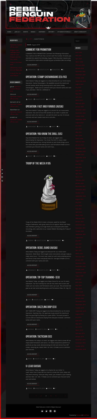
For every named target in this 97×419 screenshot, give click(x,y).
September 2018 (80, 349)
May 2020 (78, 285)
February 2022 (80, 218)
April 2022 (78, 212)
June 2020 (78, 282)
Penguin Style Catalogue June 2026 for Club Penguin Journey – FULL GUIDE (16, 54)
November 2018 (80, 343)
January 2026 (79, 68)
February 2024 (80, 142)
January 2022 (79, 221)
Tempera (78, 415)
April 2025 (78, 97)
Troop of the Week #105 (38, 163)
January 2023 (79, 183)
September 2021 (80, 234)
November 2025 (80, 75)
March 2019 (79, 330)
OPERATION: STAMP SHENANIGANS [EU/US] (46, 77)
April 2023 (78, 174)
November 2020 (80, 266)
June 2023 (78, 167)
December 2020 (80, 263)
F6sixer (30, 99)
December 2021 (80, 225)
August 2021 (79, 237)
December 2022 (80, 186)
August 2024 (79, 123)
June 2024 (78, 129)
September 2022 (80, 196)
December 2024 (80, 110)
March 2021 (79, 253)
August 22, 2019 (38, 300)
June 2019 (78, 320)
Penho (30, 388)
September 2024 (80, 119)
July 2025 (78, 87)
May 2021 (78, 247)
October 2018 (79, 346)
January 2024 (79, 145)
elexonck (31, 329)
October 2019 (79, 308)
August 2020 (79, 276)
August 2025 (79, 84)
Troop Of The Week (55, 240)
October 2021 (79, 231)
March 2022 (79, 215)
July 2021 (78, 241)
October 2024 (79, 116)
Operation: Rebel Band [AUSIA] (41, 247)
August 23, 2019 (41, 240)
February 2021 (80, 257)
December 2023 (80, 148)
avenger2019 (32, 270)
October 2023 (79, 154)
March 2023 (79, 177)
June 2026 (78, 52)
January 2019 (79, 336)
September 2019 (80, 311)
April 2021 (78, 250)
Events (50, 99)
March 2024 (79, 138)
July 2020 (78, 279)
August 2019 (79, 314)
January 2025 (79, 107)
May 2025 (78, 94)
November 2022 (80, 190)
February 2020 (80, 295)
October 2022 (79, 193)
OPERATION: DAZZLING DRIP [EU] (41, 307)
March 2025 (79, 100)
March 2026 (79, 62)
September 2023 (80, 158)
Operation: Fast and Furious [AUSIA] (44, 106)
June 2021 (78, 244)
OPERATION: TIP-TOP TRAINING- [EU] (43, 277)
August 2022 (79, 199)
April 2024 (78, 135)
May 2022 (78, 209)
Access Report (33, 65)
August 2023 (79, 161)
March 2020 (79, 292)
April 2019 (78, 327)
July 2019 (78, 317)
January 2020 (79, 298)
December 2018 (80, 340)
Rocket (30, 156)
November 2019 (80, 305)
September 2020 (80, 273)
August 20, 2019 (40, 388)
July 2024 (78, 126)
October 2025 (79, 78)
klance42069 (32, 126)
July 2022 (78, 202)
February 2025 (80, 103)
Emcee (30, 359)
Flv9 (29, 300)
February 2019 (80, 333)
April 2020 (78, 289)
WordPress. (86, 415)
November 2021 (80, 228)
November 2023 (80, 151)
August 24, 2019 (44, 69)
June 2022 (78, 205)
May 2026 (78, 55)
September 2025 (80, 81)
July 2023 (78, 164)
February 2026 (80, 65)
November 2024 (80, 113)
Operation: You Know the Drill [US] (44, 134)
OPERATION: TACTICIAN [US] (39, 336)
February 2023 (80, 180)
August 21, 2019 (42, 329)
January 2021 (79, 260)
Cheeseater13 (32, 69)
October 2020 (79, 269)
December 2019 (80, 301)
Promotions (56, 69)
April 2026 (78, 59)
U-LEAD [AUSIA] (33, 366)
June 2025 (78, 91)
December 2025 (80, 71)
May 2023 (78, 170)
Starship (30, 240)
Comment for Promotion (38, 49)
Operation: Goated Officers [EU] (15, 89)
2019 (30, 39)
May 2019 (78, 324)
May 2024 (78, 132)
